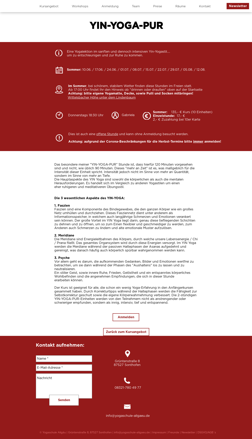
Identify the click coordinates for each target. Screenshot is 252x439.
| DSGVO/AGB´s (206, 432)
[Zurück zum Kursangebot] (126, 332)
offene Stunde (107, 134)
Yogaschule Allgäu (55, 432)
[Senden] (64, 400)
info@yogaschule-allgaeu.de (128, 415)
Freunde (174, 432)
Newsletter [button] (189, 432)
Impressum (159, 432)
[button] (238, 6)
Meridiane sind (72, 239)
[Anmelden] (126, 317)
